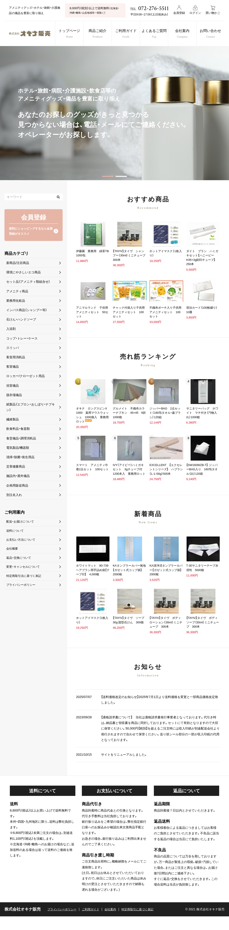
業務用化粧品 (15, 301)
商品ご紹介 (96, 34)
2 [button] (121, 176)
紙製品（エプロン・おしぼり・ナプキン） (30, 408)
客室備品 (12, 367)
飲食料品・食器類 (18, 429)
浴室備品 (12, 386)
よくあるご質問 (155, 34)
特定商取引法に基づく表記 (25, 579)
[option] (114, 113)
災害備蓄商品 (15, 467)
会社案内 (184, 34)
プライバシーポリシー (22, 588)
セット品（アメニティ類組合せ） (28, 282)
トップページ (67, 34)
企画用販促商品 (17, 486)
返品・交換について (19, 560)
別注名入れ (14, 495)
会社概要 (12, 551)
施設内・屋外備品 (18, 477)
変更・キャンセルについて (24, 569)
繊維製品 (12, 420)
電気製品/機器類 (17, 448)
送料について (15, 532)
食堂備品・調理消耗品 (21, 439)
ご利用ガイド (126, 34)
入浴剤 (11, 329)
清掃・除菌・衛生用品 (20, 458)
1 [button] (107, 176)
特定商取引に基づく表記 (143, 923)
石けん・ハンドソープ (21, 320)
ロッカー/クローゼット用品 (25, 377)
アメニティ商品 (17, 292)
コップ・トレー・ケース (22, 339)
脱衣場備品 (14, 395)
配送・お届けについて (21, 522)
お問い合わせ (214, 34)
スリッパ (12, 348)
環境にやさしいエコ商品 (23, 273)
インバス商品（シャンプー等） (26, 311)
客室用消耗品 (15, 358)
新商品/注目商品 (17, 264)
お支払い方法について (22, 541)
